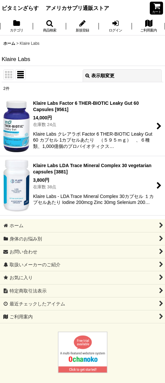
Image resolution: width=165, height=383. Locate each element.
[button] (49, 26)
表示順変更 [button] (99, 75)
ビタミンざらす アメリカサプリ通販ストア (55, 8)
